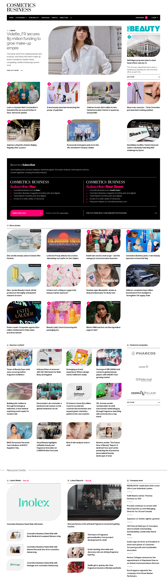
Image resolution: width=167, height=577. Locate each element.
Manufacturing (154, 265)
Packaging (77, 302)
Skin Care (156, 230)
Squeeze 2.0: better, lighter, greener (143, 518)
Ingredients (116, 302)
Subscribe (141, 18)
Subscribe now (19, 213)
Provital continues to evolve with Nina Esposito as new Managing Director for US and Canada (142, 508)
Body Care (116, 265)
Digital (78, 230)
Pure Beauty (34, 17)
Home (11, 17)
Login (154, 17)
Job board (45, 17)
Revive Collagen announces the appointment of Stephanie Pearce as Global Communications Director (143, 560)
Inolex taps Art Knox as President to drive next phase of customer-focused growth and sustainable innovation (143, 546)
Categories (20, 17)
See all (26, 481)
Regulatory (37, 302)
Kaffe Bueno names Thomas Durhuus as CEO (139, 497)
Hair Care (117, 230)
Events (55, 17)
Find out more (13, 70)
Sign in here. (64, 213)
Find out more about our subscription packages (106, 213)
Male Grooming (35, 230)
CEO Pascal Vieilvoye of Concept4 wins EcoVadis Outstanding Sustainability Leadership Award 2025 (142, 530)
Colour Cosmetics (34, 265)
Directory (64, 17)
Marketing (77, 265)
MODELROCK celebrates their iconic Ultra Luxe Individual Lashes (143, 487)
